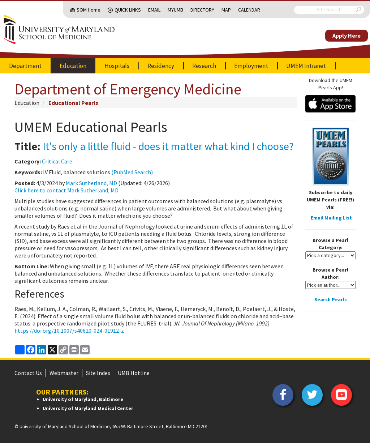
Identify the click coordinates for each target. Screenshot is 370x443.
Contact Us (28, 372)
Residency (160, 66)
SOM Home (88, 10)
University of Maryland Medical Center (88, 408)
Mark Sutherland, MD (91, 183)
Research (204, 66)
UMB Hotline (134, 372)
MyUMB (175, 10)
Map (226, 10)
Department (25, 66)
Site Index (98, 372)
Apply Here (346, 35)
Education (73, 66)
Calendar (249, 10)
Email (154, 10)
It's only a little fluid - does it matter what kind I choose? (168, 146)
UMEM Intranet (306, 66)
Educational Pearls (73, 102)
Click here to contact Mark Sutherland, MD (66, 190)
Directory (202, 10)
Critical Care (57, 161)
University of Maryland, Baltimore (83, 399)
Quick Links (128, 10)
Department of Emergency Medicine (127, 89)
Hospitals (116, 66)
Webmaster (64, 372)
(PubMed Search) (132, 172)
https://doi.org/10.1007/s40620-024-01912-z (69, 330)
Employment (251, 66)
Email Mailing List (331, 217)
